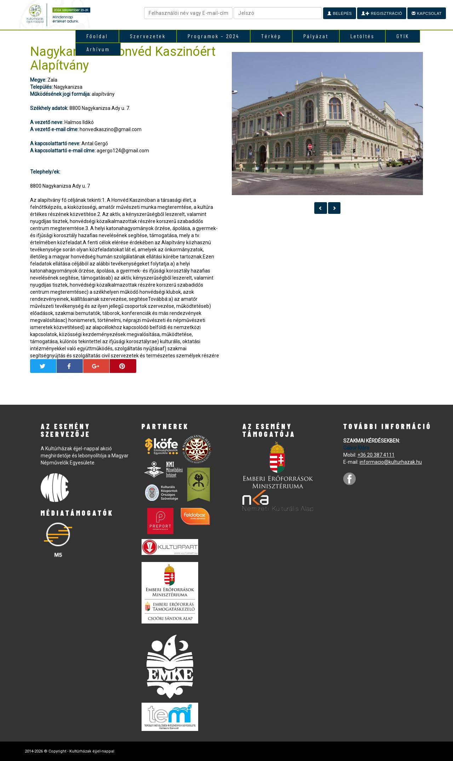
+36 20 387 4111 (376, 455)
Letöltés (362, 36)
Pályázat (315, 36)
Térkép (271, 36)
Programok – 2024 (213, 36)
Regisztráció (381, 13)
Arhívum (98, 49)
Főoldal (97, 36)
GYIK (402, 36)
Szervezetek (148, 36)
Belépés (339, 13)
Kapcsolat (427, 13)
